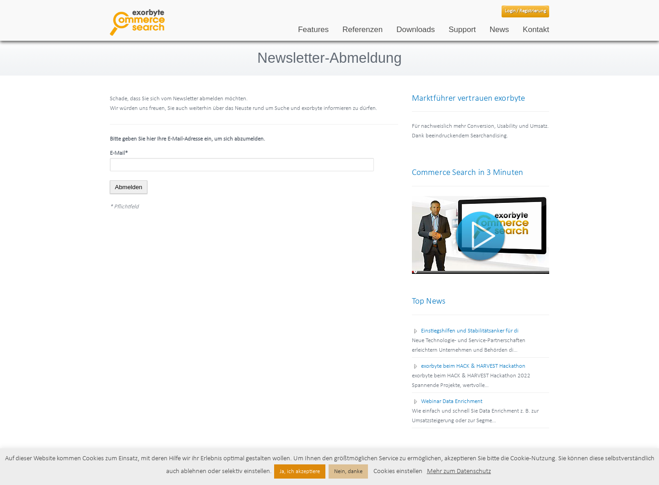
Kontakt (536, 29)
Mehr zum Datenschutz (459, 471)
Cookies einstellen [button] (397, 471)
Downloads (415, 29)
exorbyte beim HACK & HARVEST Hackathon (473, 366)
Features (313, 29)
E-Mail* (119, 153)
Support (462, 29)
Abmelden (128, 187)
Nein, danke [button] (348, 471)
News (499, 29)
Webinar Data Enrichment (451, 401)
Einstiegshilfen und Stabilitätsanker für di (470, 331)
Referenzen (362, 29)
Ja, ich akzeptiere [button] (300, 471)
